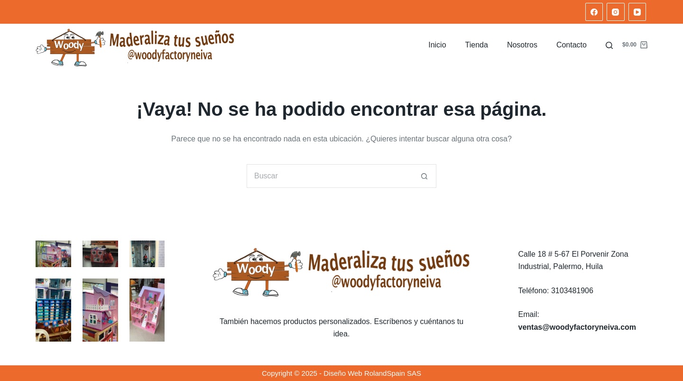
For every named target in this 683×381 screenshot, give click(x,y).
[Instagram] (616, 12)
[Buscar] (609, 45)
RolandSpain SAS (392, 373)
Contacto (571, 45)
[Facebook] (594, 12)
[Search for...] (330, 176)
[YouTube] (637, 12)
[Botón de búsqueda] (424, 176)
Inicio (437, 45)
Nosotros (522, 45)
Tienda (476, 45)
